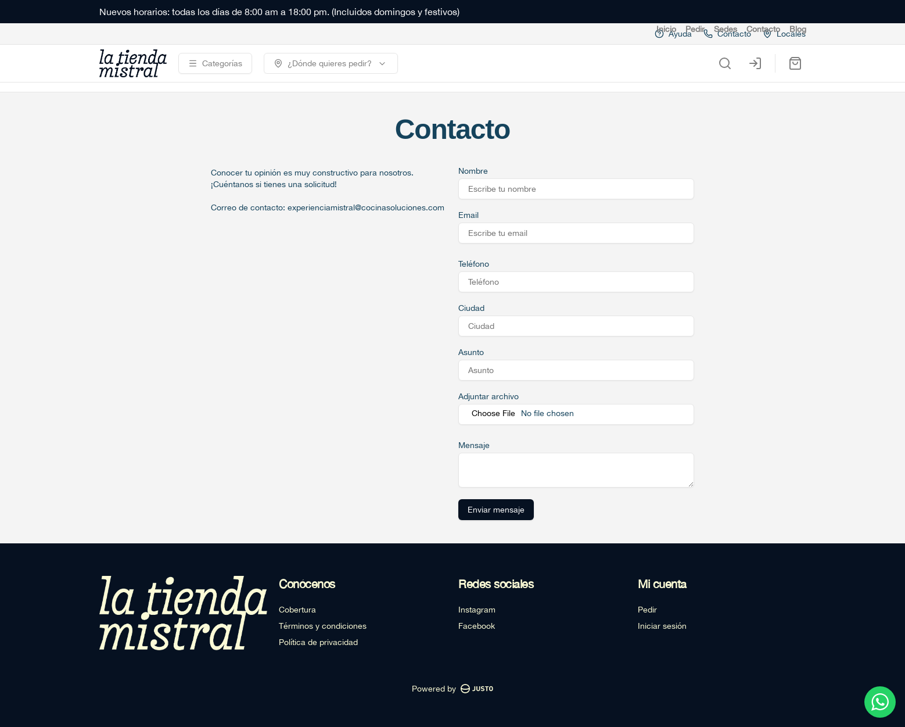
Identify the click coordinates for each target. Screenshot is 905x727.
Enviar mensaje (496, 509)
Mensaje (474, 445)
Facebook (476, 626)
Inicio (666, 29)
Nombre (473, 171)
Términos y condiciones (323, 626)
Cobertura (297, 609)
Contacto (763, 29)
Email (468, 215)
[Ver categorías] (215, 63)
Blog (797, 29)
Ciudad (471, 308)
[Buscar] (724, 63)
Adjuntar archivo (488, 396)
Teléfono (473, 264)
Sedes (725, 29)
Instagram (476, 609)
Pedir (695, 29)
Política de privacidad (318, 642)
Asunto (471, 352)
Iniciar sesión (662, 626)
